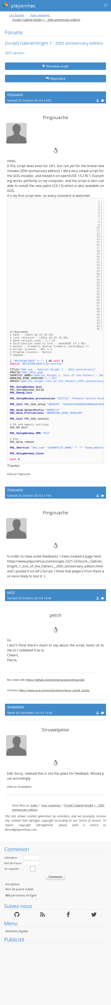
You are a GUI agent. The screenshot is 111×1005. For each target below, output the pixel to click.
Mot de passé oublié (19, 889)
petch (11, 592)
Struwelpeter (15, 707)
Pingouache (15, 94)
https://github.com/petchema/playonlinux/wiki (55, 680)
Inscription (12, 884)
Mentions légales (16, 931)
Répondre (55, 78)
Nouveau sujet (55, 66)
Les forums (16, 15)
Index (34, 805)
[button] (105, 5)
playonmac (18, 5)
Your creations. (40, 15)
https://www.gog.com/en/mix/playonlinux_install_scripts (54, 690)
